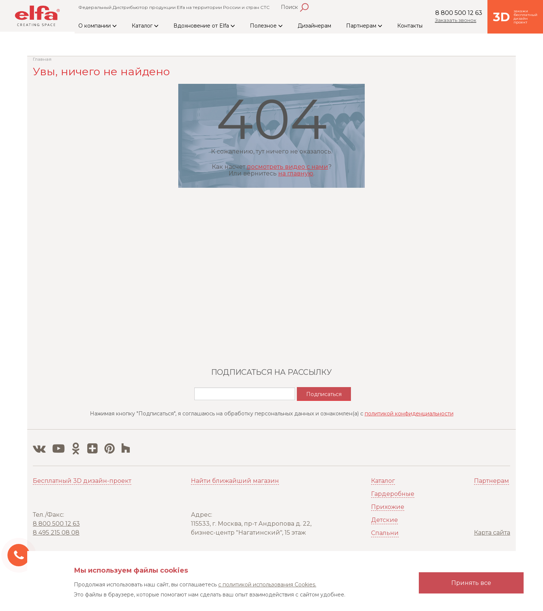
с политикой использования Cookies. (267, 584)
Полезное (266, 25)
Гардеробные (392, 493)
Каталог (145, 25)
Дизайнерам (314, 25)
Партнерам (364, 25)
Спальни (385, 532)
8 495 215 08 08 (56, 532)
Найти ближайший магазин (235, 480)
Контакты (410, 25)
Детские (384, 519)
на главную (295, 173)
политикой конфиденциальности (409, 413)
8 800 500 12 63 (458, 12)
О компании (97, 25)
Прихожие (387, 506)
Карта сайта (492, 532)
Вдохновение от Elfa (204, 25)
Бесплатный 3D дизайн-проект (82, 480)
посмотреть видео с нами (287, 166)
